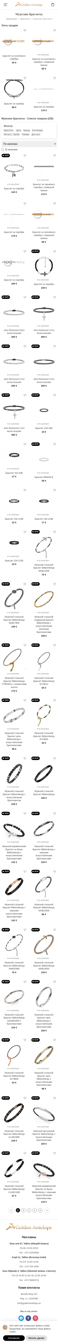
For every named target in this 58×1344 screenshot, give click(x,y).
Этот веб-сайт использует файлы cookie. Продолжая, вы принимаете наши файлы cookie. (30, 1328)
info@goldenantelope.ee (29, 1303)
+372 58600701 (31, 1280)
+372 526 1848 (31, 1266)
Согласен (14, 1338)
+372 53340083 (31, 1252)
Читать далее (36, 1338)
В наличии (11, 149)
